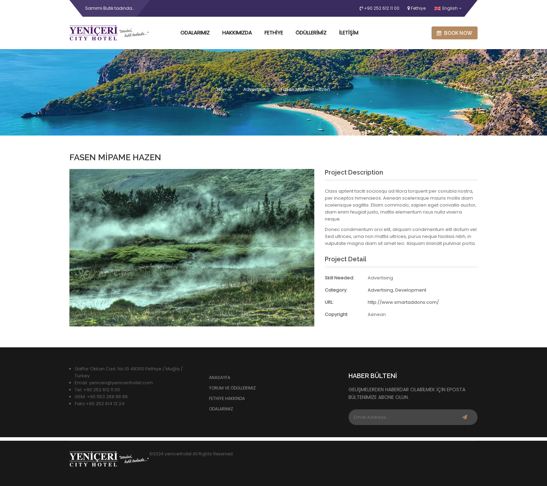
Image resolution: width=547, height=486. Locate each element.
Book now (454, 33)
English (446, 8)
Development (410, 290)
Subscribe (465, 417)
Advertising (256, 89)
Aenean (377, 314)
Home (224, 89)
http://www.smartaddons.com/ (403, 302)
